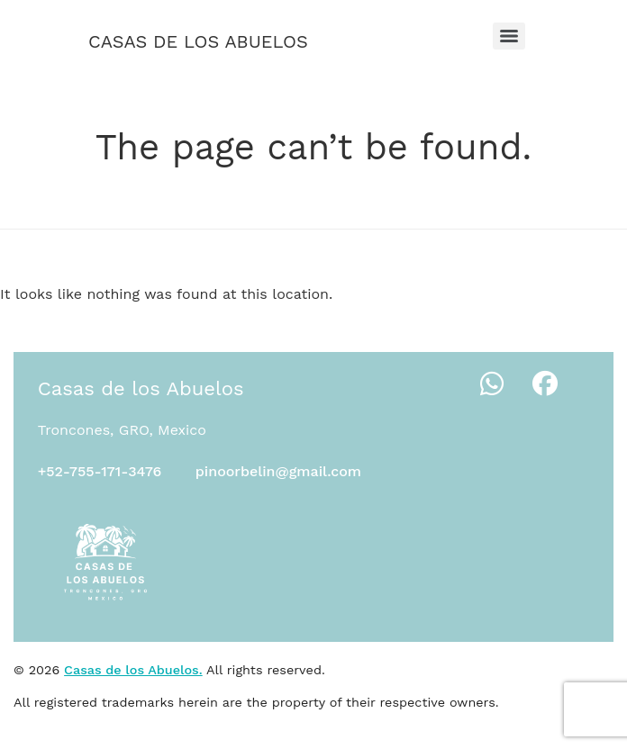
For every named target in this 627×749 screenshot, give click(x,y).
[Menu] (509, 36)
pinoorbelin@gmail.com (278, 471)
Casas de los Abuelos (198, 41)
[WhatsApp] (492, 385)
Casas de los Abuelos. (133, 670)
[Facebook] (545, 385)
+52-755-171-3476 (100, 471)
